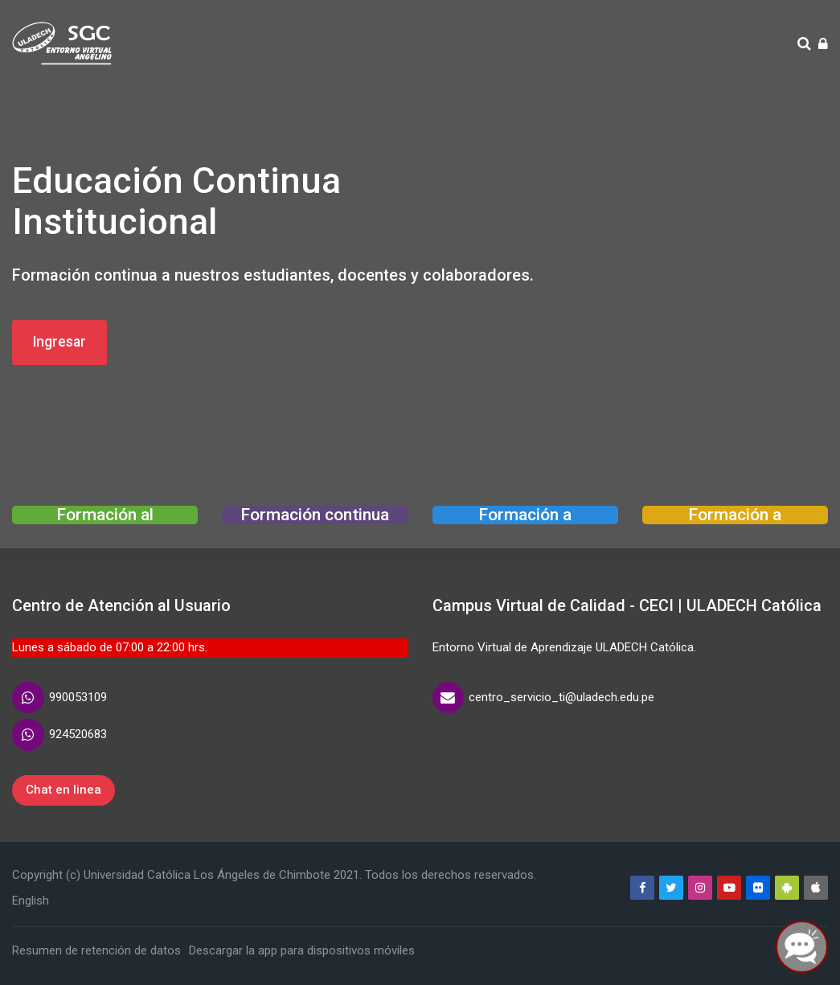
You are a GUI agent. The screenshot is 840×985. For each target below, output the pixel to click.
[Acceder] (823, 44)
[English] (30, 900)
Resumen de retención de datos (96, 950)
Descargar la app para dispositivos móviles (302, 950)
